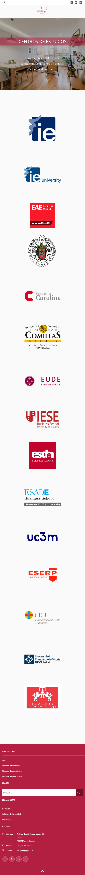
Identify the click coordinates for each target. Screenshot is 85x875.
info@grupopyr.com (25, 850)
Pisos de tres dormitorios (12, 776)
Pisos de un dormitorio (11, 766)
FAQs (4, 760)
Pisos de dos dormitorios (12, 771)
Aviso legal (6, 819)
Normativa (6, 809)
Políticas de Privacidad (11, 814)
